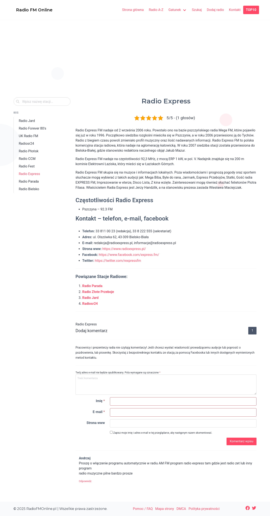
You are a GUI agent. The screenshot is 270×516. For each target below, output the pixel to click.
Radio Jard (27, 121)
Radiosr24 (26, 144)
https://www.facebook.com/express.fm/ (129, 255)
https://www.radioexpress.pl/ (124, 249)
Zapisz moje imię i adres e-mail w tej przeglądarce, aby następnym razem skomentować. (161, 432)
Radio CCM (27, 159)
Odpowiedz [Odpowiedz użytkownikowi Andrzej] (85, 481)
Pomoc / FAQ (143, 509)
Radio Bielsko (29, 189)
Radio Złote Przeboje (98, 292)
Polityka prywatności (204, 509)
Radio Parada (29, 181)
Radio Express (29, 174)
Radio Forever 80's (32, 128)
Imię (100, 401)
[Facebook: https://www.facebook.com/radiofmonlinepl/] (247, 508)
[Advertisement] (135, 62)
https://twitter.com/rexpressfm (118, 261)
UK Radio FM (28, 136)
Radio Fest (27, 166)
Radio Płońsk (28, 151)
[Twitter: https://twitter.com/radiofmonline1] (253, 508)
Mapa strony (164, 509)
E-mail (99, 412)
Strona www (95, 423)
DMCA (181, 509)
